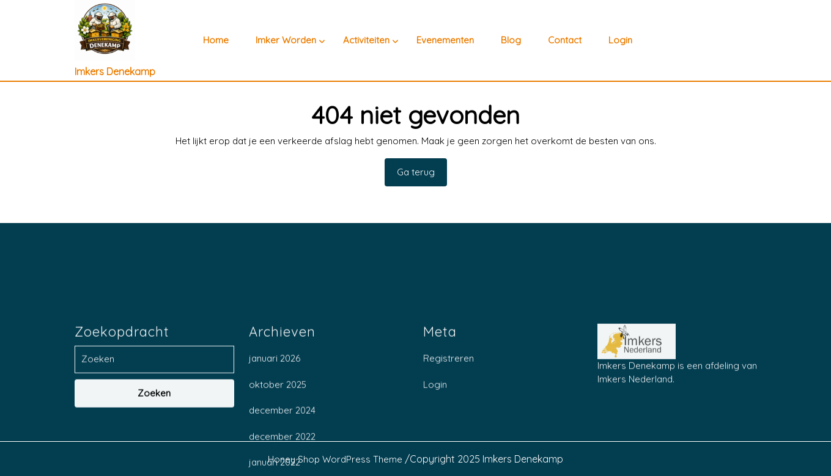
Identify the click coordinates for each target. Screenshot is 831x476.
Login (620, 40)
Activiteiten (366, 40)
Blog (511, 40)
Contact (565, 40)
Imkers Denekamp (115, 71)
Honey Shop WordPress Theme (335, 459)
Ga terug (422, 176)
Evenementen (445, 40)
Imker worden (286, 40)
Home (216, 40)
